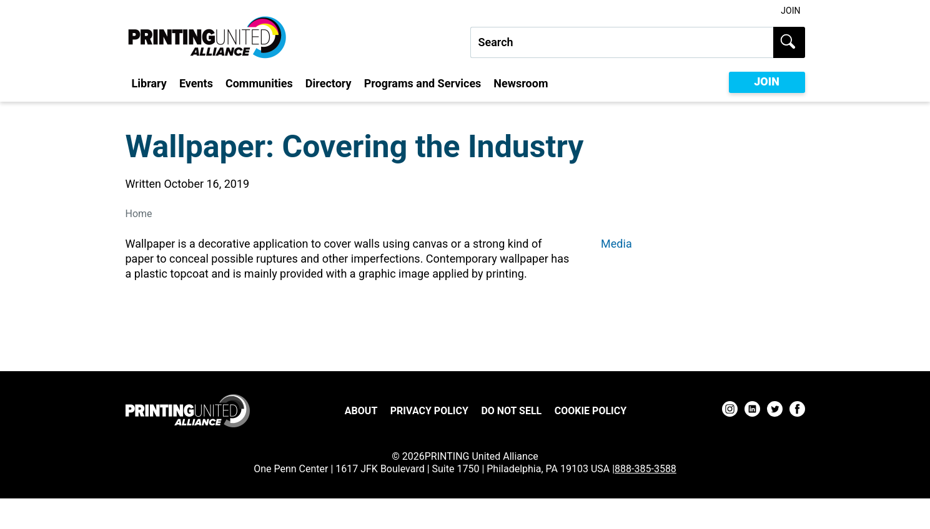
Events (196, 83)
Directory (328, 83)
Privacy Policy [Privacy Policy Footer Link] (429, 411)
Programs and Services (423, 83)
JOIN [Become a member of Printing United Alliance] (766, 81)
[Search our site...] (621, 42)
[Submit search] (789, 42)
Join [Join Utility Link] (790, 11)
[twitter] (775, 410)
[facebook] (797, 410)
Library (149, 83)
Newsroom (520, 83)
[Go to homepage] (188, 410)
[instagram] (730, 410)
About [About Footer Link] (361, 411)
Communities (259, 83)
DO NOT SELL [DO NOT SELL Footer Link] (511, 411)
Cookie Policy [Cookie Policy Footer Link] (590, 411)
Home (139, 214)
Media (616, 243)
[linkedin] (752, 410)
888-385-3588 (645, 469)
